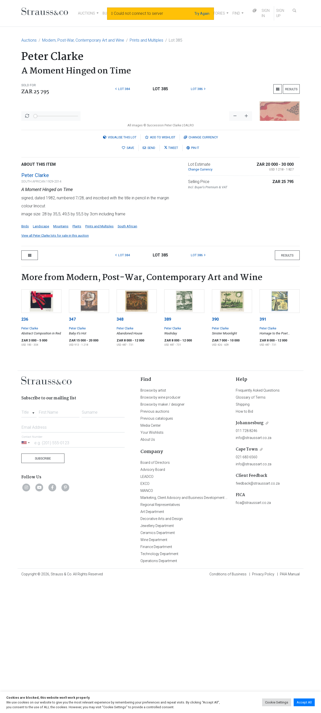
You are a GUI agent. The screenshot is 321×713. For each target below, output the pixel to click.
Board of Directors (155, 594)
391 (263, 450)
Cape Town (247, 581)
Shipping (243, 536)
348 (120, 450)
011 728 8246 (246, 562)
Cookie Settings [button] (276, 702)
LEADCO (146, 608)
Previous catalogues (156, 550)
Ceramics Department (157, 664)
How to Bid (244, 543)
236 (24, 450)
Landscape (41, 358)
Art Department (152, 643)
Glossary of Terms (251, 529)
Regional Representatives (160, 636)
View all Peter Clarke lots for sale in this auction (55, 367)
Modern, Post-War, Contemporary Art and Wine (83, 40)
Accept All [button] (304, 702)
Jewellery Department (157, 657)
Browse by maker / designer (162, 536)
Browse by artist (153, 522)
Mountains (60, 358)
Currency (201, 269)
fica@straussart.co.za (253, 634)
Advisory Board (152, 601)
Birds (25, 358)
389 (167, 450)
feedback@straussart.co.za (258, 615)
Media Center (150, 557)
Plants (76, 358)
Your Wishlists (152, 564)
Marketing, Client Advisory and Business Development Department (192, 629)
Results (291, 89)
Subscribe (43, 590)
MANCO (146, 622)
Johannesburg (250, 554)
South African (127, 358)
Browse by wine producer (160, 529)
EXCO (144, 615)
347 (72, 450)
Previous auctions (154, 543)
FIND (236, 13)
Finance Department (156, 678)
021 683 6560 (246, 588)
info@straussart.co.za (253, 569)
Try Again (201, 14)
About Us (147, 571)
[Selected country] (26, 574)
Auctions (29, 40)
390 (215, 450)
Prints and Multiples (146, 40)
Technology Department (159, 685)
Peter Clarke (35, 307)
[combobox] (29, 542)
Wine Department (153, 671)
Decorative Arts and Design (161, 650)
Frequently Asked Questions (258, 522)
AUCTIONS (86, 13)
